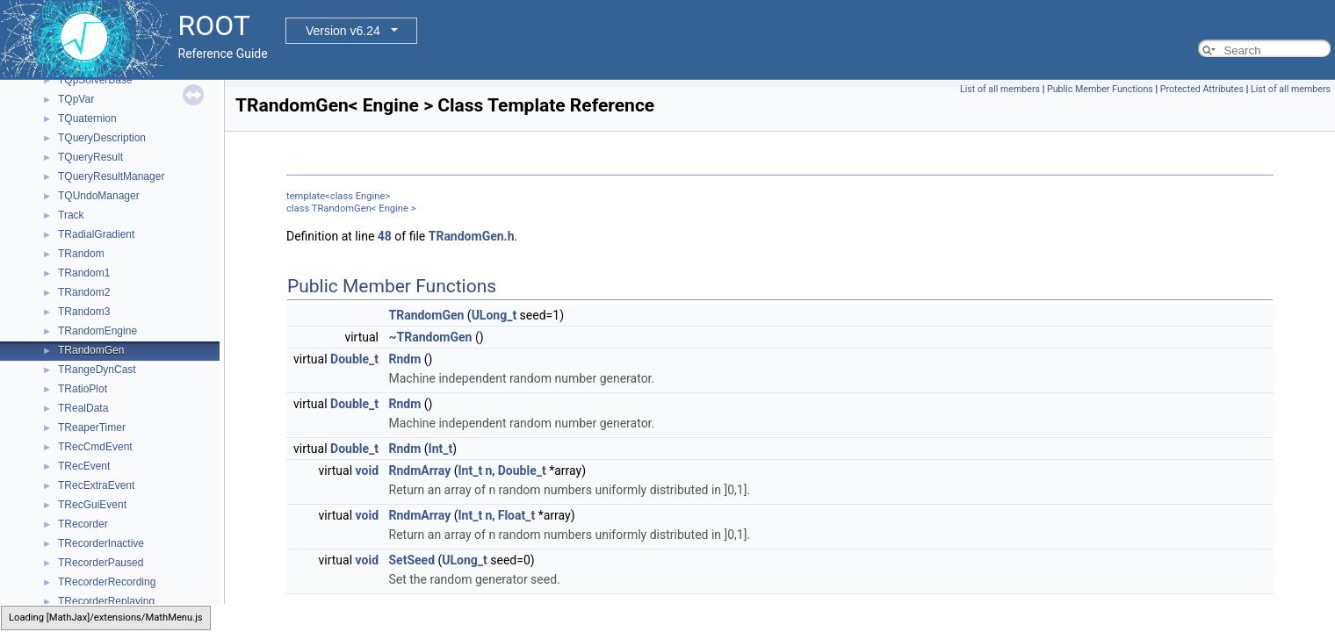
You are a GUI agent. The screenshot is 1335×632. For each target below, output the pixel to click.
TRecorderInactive (101, 543)
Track (71, 215)
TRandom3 (84, 311)
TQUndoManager (99, 196)
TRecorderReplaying (106, 601)
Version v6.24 (343, 31)
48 (385, 236)
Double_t (354, 359)
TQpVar (76, 99)
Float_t (517, 515)
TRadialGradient (96, 234)
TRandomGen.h (472, 236)
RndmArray (420, 470)
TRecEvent (84, 466)
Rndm (405, 359)
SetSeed (412, 560)
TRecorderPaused (100, 563)
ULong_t (494, 315)
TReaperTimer (92, 427)
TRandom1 (84, 273)
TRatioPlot (82, 389)
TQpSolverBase (95, 80)
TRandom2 (84, 292)
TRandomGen (91, 350)
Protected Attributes (1202, 89)
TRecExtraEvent (96, 485)
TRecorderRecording (106, 582)
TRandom (81, 254)
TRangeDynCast (97, 369)
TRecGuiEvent (92, 505)
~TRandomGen (431, 337)
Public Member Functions (1100, 89)
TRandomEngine (97, 331)
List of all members (1000, 89)
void (367, 470)
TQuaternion (87, 118)
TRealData (83, 408)
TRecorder (83, 524)
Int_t (441, 449)
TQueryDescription (102, 138)
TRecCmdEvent (95, 447)
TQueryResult (90, 157)
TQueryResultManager (111, 176)
